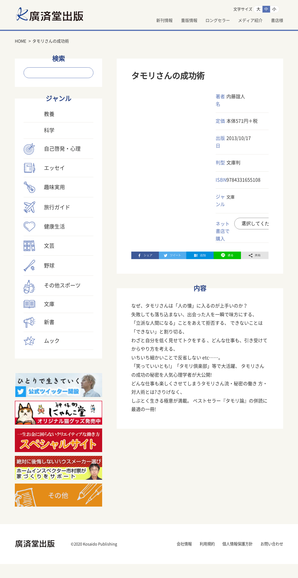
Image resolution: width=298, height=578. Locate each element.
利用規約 (196, 558)
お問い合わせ (270, 558)
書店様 (276, 20)
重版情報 (176, 20)
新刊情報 (148, 20)
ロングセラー (209, 20)
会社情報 (169, 558)
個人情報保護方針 (230, 558)
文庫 (231, 197)
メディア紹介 (246, 20)
